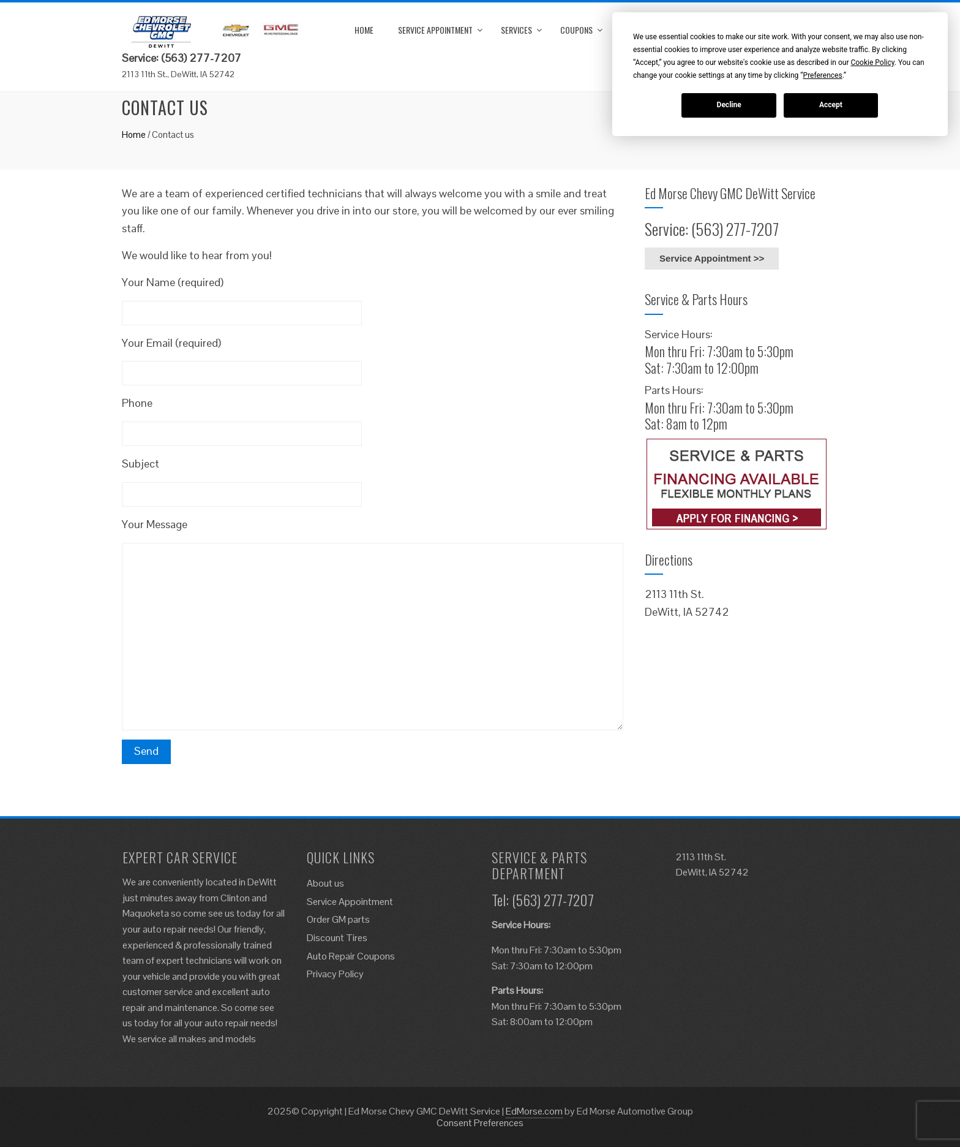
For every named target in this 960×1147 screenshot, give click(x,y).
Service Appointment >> (711, 258)
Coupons (576, 29)
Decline (729, 104)
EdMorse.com (534, 1111)
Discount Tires (337, 937)
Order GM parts (338, 919)
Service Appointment (435, 29)
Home (363, 29)
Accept (830, 104)
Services (516, 29)
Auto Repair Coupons (351, 956)
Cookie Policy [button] (872, 62)
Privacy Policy (335, 973)
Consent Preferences (480, 1122)
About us (325, 883)
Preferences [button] (822, 75)
